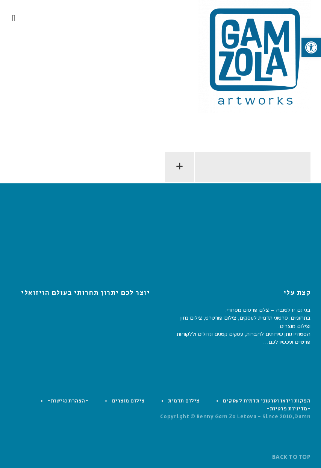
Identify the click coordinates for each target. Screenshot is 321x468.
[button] (311, 47)
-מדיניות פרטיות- (288, 409)
